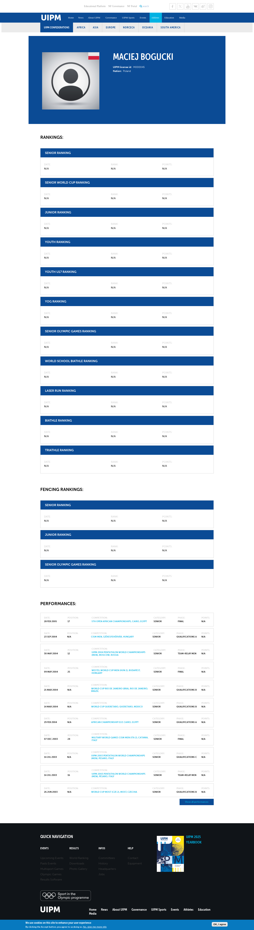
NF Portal (132, 6)
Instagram (210, 6)
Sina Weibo (203, 6)
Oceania (147, 27)
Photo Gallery (78, 869)
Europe (111, 27)
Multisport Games (51, 869)
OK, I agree (219, 924)
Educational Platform (95, 6)
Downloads (76, 863)
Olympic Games (50, 874)
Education (169, 17)
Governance (111, 17)
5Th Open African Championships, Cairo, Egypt (119, 621)
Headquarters (107, 869)
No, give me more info (95, 926)
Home (71, 17)
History (103, 863)
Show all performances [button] (196, 802)
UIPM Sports (128, 17)
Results (74, 848)
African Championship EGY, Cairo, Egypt (115, 722)
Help (130, 848)
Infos (101, 848)
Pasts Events (48, 863)
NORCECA (129, 27)
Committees (106, 858)
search (145, 6)
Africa (81, 27)
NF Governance (116, 6)
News (81, 17)
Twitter (180, 6)
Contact (133, 858)
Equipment (135, 863)
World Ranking (78, 858)
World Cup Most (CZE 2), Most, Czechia (114, 792)
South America (171, 27)
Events (143, 17)
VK (195, 6)
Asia (95, 27)
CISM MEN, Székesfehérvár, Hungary (112, 636)
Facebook (172, 6)
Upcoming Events (51, 858)
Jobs (101, 874)
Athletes (155, 17)
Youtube (188, 6)
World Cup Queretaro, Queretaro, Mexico (117, 706)
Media (182, 17)
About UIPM (94, 17)
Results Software (51, 879)
